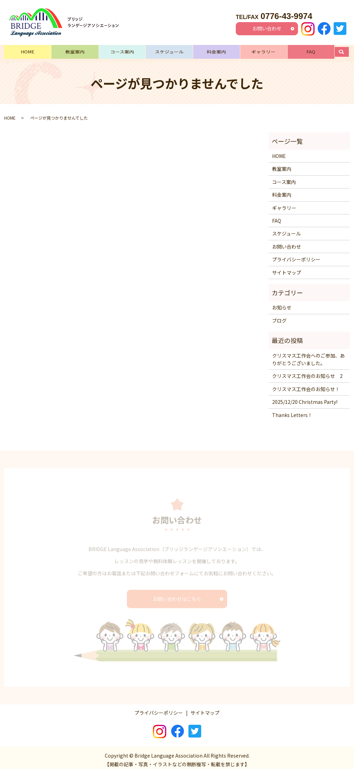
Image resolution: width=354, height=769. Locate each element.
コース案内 (122, 50)
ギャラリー (263, 50)
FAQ (310, 50)
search (345, 50)
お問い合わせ (266, 28)
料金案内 (216, 50)
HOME (28, 50)
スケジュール (169, 50)
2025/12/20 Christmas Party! (304, 396)
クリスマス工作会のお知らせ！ (306, 384)
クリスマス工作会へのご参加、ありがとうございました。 (308, 354)
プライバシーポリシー (296, 254)
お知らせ (281, 302)
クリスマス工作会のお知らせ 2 (307, 371)
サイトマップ (286, 267)
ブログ (279, 315)
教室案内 (75, 50)
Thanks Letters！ (292, 410)
